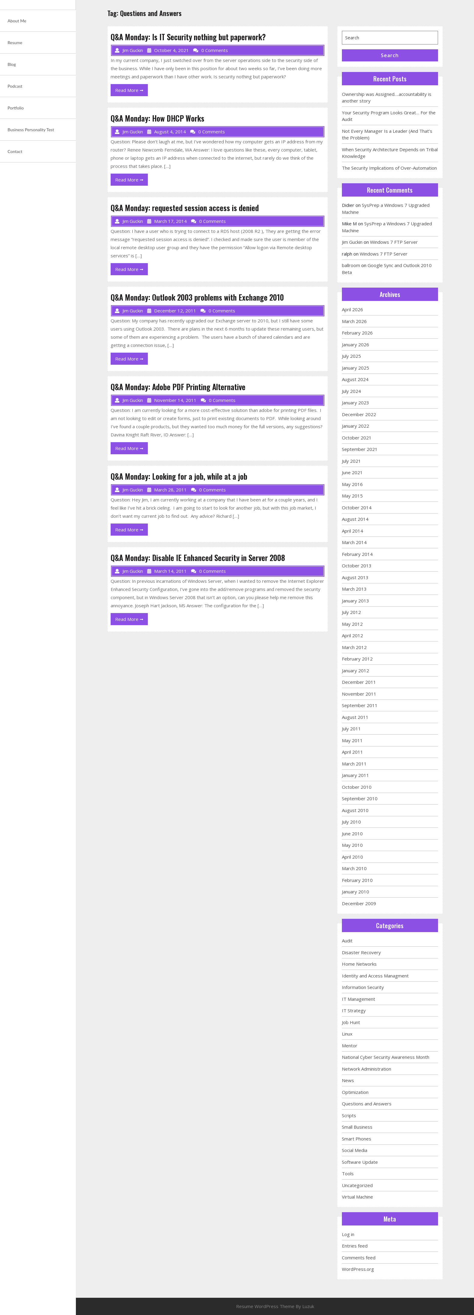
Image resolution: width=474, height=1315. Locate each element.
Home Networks (359, 964)
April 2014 (352, 531)
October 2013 (357, 566)
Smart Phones (356, 1139)
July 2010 (351, 822)
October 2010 (357, 787)
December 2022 (359, 414)
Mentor (349, 1046)
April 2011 (352, 752)
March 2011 (354, 764)
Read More (131, 91)
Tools (348, 1173)
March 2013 (354, 589)
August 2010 (355, 810)
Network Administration (366, 1069)
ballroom (351, 265)
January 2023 (355, 403)
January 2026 (355, 344)
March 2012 (354, 647)
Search (390, 55)
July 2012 (351, 612)
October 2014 (357, 507)
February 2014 (357, 554)
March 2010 (354, 868)
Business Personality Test (31, 129)
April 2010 (352, 857)
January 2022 (355, 426)
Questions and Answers (366, 1104)
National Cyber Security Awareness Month (385, 1057)
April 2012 (352, 635)
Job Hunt (351, 1022)
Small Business (357, 1127)
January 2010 (355, 892)
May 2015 (352, 496)
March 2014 (354, 542)
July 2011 (351, 729)
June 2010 (352, 833)
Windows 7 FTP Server (394, 242)
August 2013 (355, 577)
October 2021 (357, 438)
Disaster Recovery (361, 952)
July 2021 (351, 461)
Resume (15, 42)
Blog (12, 64)
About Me (17, 20)
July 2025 (351, 356)
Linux (347, 1034)
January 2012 (355, 670)
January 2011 (355, 775)
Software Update (360, 1162)
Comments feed (358, 1258)
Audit (347, 941)
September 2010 (360, 798)
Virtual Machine (357, 1197)
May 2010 (352, 845)
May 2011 (352, 740)
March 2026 (354, 321)
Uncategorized (357, 1185)
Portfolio (16, 107)
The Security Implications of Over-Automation (389, 168)
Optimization (355, 1092)
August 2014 (355, 519)
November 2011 (359, 694)
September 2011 (360, 705)
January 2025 (355, 368)
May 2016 (352, 484)
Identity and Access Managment (375, 976)
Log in (348, 1234)
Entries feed (355, 1246)
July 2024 (351, 391)
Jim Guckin (352, 242)
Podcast (15, 86)
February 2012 (357, 659)
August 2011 (355, 717)
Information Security (363, 987)
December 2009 (359, 903)
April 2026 (352, 309)
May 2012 (352, 624)
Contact (15, 151)
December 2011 (359, 682)
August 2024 (355, 379)
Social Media (354, 1150)
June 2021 (352, 472)
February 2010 (357, 880)
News (348, 1080)
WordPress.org (358, 1269)
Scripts (349, 1115)
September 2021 (360, 449)
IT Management (358, 999)
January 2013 (355, 601)
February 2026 (357, 333)
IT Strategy (354, 1010)
